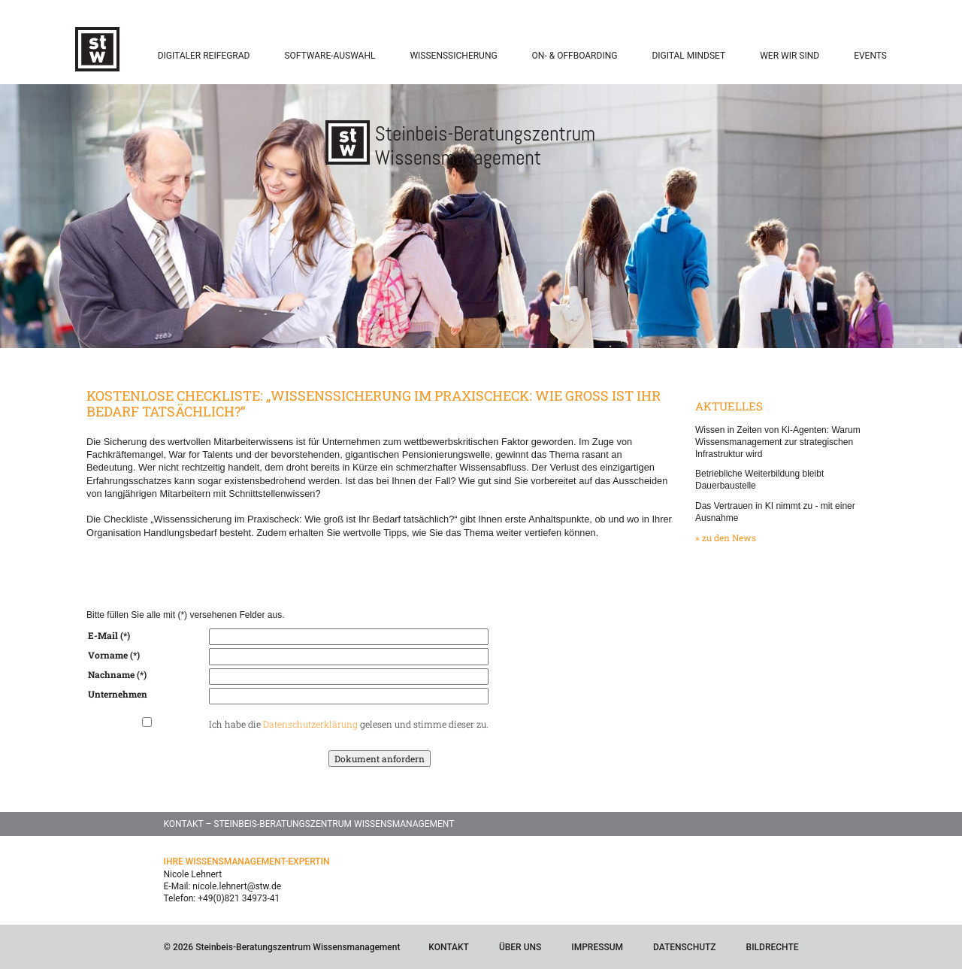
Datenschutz (684, 947)
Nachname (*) (117, 674)
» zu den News (725, 537)
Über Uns (520, 947)
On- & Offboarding (575, 55)
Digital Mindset (688, 55)
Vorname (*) (114, 655)
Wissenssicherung (453, 55)
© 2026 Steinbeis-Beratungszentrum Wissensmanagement (282, 947)
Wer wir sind (789, 55)
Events (870, 55)
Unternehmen (117, 694)
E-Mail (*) (109, 635)
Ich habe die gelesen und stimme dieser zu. (349, 724)
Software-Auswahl (329, 55)
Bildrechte (772, 947)
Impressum (597, 947)
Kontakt (448, 947)
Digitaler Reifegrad (204, 55)
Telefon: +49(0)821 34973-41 (222, 898)
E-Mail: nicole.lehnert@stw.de (223, 886)
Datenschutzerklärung (310, 724)
